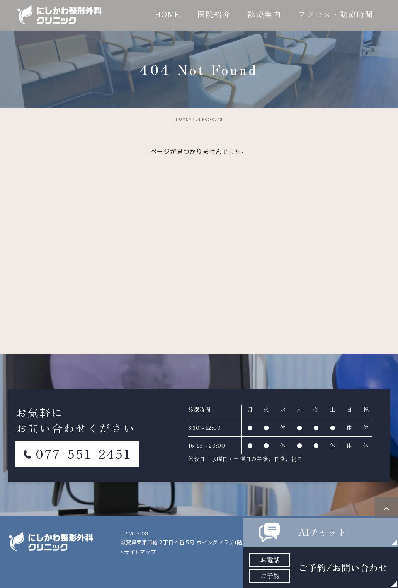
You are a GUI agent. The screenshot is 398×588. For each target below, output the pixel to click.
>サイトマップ (138, 552)
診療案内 (264, 14)
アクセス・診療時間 (335, 14)
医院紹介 (214, 14)
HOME (167, 14)
